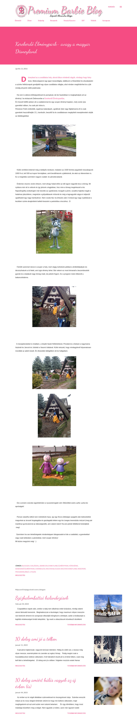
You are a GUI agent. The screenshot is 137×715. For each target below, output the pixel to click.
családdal (34, 566)
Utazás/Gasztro (69, 20)
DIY (83, 20)
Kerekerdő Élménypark (25, 569)
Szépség (41, 20)
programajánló (22, 572)
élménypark (63, 566)
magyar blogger (53, 569)
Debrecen (44, 566)
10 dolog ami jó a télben (36, 639)
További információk (76, 625)
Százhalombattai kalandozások (41, 598)
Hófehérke (73, 566)
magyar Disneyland (69, 569)
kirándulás (40, 569)
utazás (33, 572)
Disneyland (53, 566)
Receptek (53, 20)
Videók (93, 20)
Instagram (106, 20)
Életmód (18, 20)
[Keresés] (111, 7)
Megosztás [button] (20, 575)
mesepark (82, 569)
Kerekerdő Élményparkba (54, 98)
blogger (25, 566)
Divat (30, 20)
